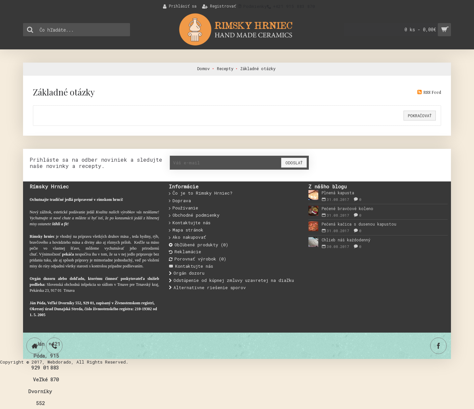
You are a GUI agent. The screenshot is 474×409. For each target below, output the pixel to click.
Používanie (183, 208)
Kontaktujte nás (189, 223)
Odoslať (294, 162)
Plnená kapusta (338, 192)
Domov (203, 68)
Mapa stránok (186, 230)
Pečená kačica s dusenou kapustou (359, 224)
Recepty (225, 68)
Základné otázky (258, 68)
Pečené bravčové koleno (347, 208)
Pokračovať (420, 115)
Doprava (180, 201)
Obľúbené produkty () (198, 245)
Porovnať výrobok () (197, 259)
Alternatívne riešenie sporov (207, 288)
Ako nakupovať (187, 237)
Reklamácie (185, 252)
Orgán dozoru (186, 273)
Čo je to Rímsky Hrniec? (200, 193)
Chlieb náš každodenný (346, 239)
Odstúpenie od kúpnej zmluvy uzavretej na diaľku (231, 280)
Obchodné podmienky (194, 215)
